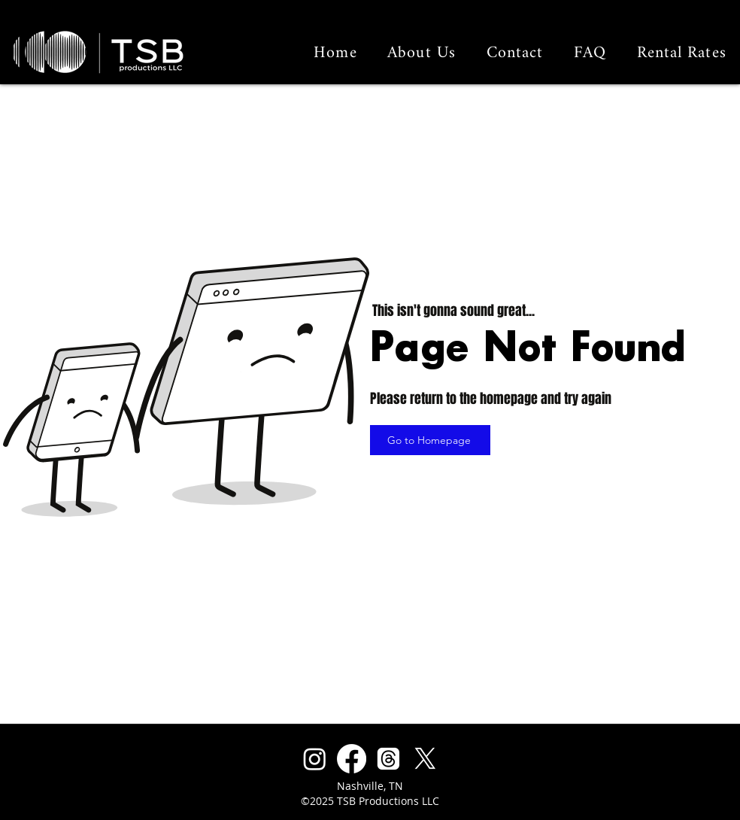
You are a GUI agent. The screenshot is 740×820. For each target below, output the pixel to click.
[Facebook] (351, 758)
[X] (425, 758)
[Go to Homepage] (430, 440)
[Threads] (388, 758)
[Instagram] (314, 758)
